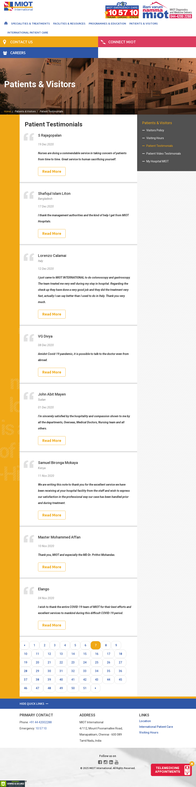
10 (25, 653)
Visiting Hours (155, 138)
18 (120, 653)
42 (84, 679)
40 (61, 679)
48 (49, 688)
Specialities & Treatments (30, 23)
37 (25, 679)
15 (84, 653)
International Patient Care (27, 32)
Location (145, 721)
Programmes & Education (107, 23)
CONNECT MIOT (122, 42)
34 (96, 671)
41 (73, 679)
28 (25, 671)
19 (25, 662)
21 (49, 662)
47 (37, 688)
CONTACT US (21, 42)
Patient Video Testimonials (163, 153)
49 (61, 688)
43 (96, 679)
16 (96, 653)
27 (120, 662)
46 (25, 688)
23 (73, 662)
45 (120, 679)
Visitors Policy (155, 130)
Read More (51, 171)
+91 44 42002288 (40, 722)
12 (49, 653)
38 (37, 679)
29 (37, 671)
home (7, 111)
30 (49, 671)
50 (73, 688)
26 (108, 662)
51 (84, 688)
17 (108, 653)
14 (73, 653)
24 (84, 662)
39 (49, 679)
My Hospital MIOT (157, 161)
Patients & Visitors (143, 23)
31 (61, 671)
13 (61, 653)
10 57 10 (41, 728)
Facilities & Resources (69, 23)
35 (108, 671)
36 (120, 671)
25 (96, 662)
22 (61, 662)
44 (108, 679)
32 (73, 671)
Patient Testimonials (51, 111)
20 (37, 662)
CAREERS (18, 53)
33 (84, 671)
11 (37, 653)
